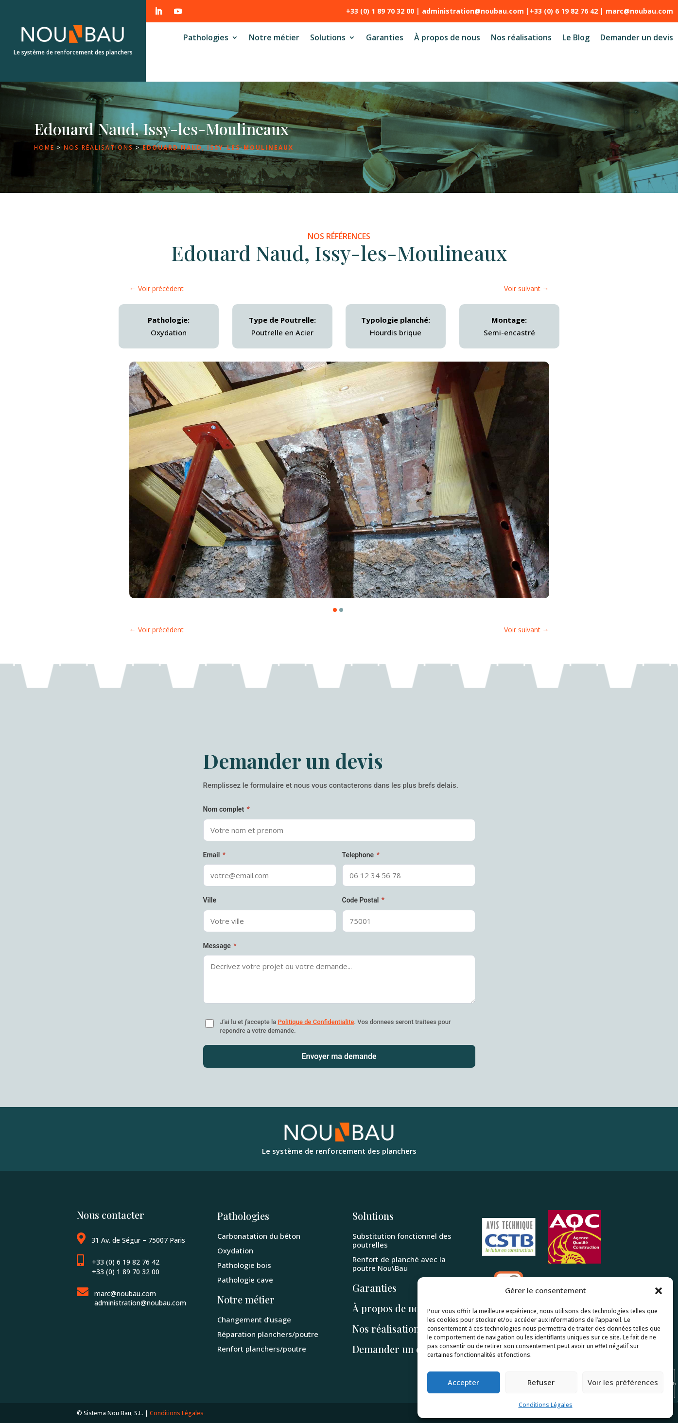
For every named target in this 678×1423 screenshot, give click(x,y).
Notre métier (274, 38)
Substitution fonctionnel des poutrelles (402, 1240)
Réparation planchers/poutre (267, 1334)
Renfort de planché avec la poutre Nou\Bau (399, 1264)
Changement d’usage (254, 1319)
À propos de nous (447, 38)
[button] (658, 1291)
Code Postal (363, 900)
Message (220, 946)
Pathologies (205, 38)
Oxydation (235, 1250)
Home (44, 147)
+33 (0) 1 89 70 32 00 (125, 1271)
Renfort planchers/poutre (261, 1349)
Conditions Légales (546, 1405)
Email (214, 855)
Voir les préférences (623, 1382)
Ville (210, 900)
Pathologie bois (244, 1265)
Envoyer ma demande (338, 1056)
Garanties (384, 38)
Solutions (328, 38)
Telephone (361, 855)
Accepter (463, 1382)
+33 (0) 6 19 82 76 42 (125, 1262)
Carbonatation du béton (258, 1236)
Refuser (541, 1382)
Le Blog (576, 38)
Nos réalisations (521, 38)
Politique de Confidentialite (316, 1021)
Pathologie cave (245, 1279)
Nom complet (226, 809)
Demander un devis (636, 38)
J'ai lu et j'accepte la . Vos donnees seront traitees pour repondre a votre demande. (335, 1026)
